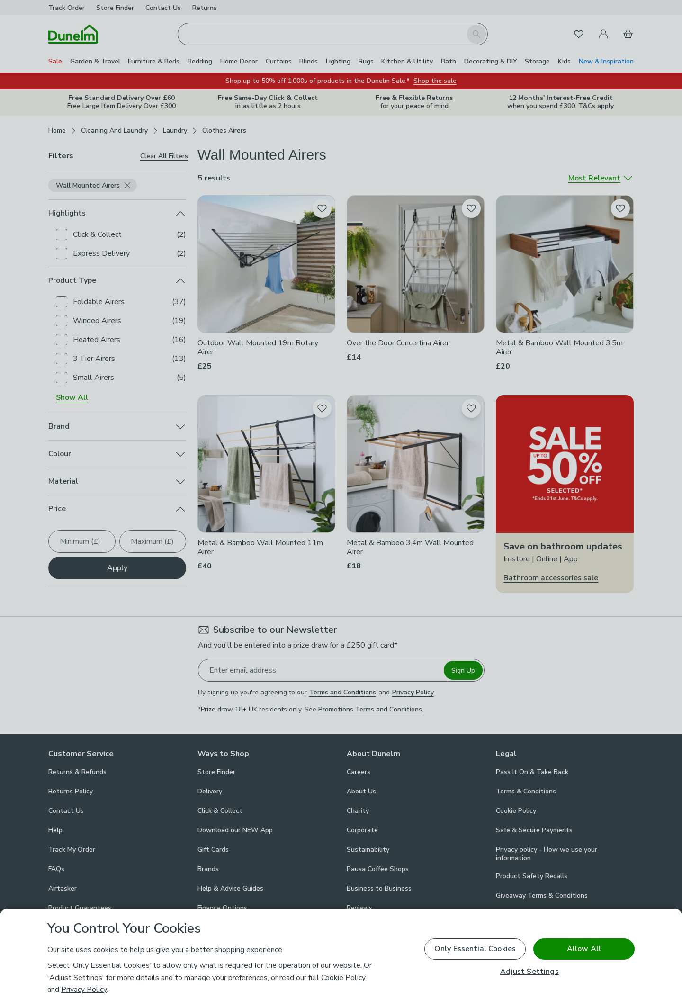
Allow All (584, 949)
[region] (341, 958)
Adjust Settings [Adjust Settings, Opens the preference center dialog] (529, 971)
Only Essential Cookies (475, 949)
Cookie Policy (343, 977)
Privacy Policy (84, 989)
